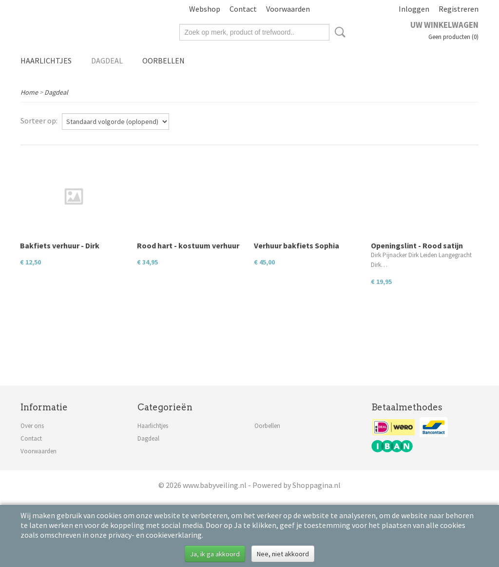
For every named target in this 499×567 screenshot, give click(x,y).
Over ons (32, 426)
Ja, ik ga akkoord (215, 553)
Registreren (459, 9)
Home (29, 92)
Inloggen (414, 9)
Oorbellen (163, 60)
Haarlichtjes (46, 60)
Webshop (204, 9)
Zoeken (338, 32)
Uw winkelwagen (444, 25)
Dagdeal (107, 60)
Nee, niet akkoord (283, 553)
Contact (243, 9)
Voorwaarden (288, 9)
